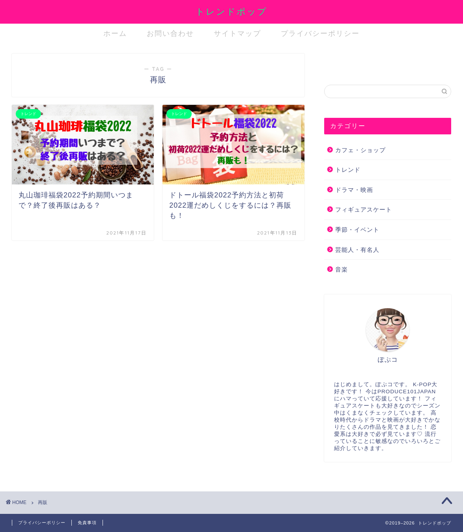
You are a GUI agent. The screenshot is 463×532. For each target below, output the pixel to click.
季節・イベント (357, 229)
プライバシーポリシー (320, 33)
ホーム (115, 33)
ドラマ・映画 (354, 189)
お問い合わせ (170, 33)
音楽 (341, 269)
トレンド (347, 169)
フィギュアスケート (363, 209)
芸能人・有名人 (357, 249)
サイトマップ (237, 33)
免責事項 (87, 522)
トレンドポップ (231, 11)
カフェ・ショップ (360, 150)
